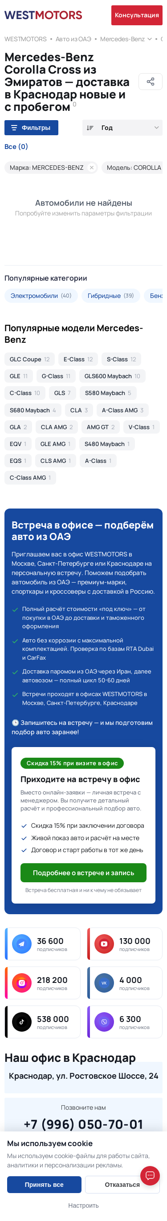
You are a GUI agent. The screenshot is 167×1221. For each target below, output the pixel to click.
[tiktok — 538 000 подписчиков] (42, 1022)
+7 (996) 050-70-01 (83, 1122)
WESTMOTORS (25, 39)
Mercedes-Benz (122, 39)
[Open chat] (150, 1176)
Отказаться (122, 1184)
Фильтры (30, 127)
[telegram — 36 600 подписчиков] (42, 943)
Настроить (83, 1205)
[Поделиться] (150, 81)
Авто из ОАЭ (73, 39)
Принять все (44, 1184)
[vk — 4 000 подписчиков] (125, 983)
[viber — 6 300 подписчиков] (125, 1022)
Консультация (137, 15)
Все (16, 147)
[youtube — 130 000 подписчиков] (125, 943)
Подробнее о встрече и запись (83, 872)
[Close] (152, 1132)
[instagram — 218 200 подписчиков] (42, 983)
